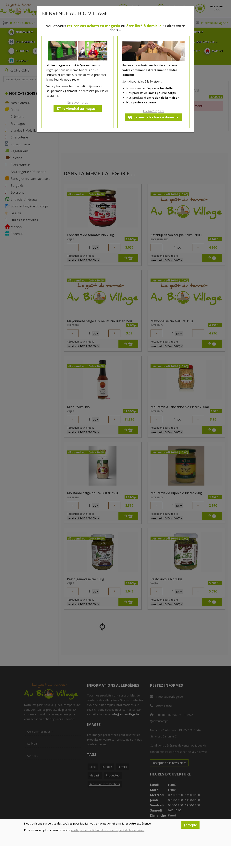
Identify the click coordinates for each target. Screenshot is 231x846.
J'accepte (190, 825)
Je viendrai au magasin (77, 108)
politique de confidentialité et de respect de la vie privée (107, 830)
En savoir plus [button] (77, 102)
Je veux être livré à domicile (153, 117)
